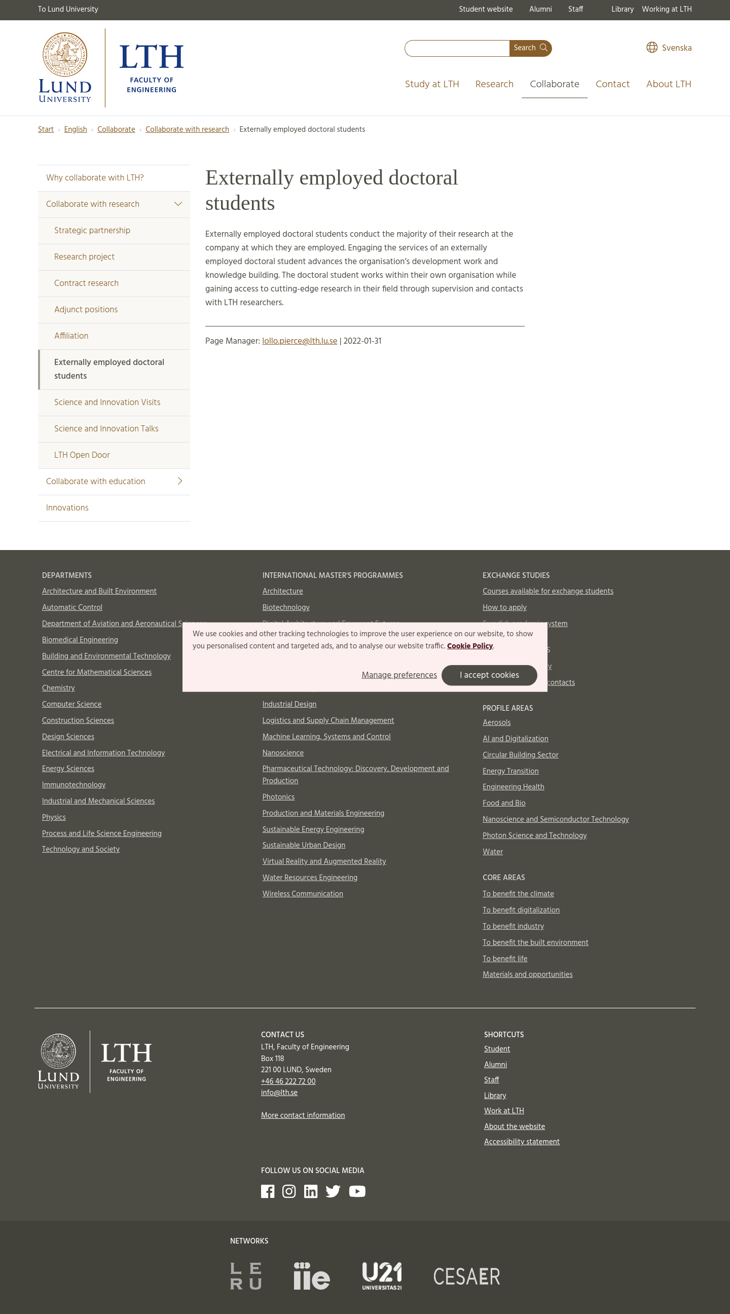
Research (495, 85)
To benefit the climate (518, 894)
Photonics (279, 797)
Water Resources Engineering (310, 878)
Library (623, 10)
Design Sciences (68, 737)
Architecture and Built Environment (99, 592)
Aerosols (496, 723)
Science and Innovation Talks (106, 429)
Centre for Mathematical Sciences (97, 673)
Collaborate (554, 85)
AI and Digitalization (516, 739)
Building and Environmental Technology (106, 656)
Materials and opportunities (527, 975)
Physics (54, 818)
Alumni (540, 10)
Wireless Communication (303, 894)
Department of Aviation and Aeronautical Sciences (124, 624)
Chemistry (58, 688)
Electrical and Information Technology (103, 753)
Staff (575, 10)
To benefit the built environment (536, 943)
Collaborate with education (114, 482)
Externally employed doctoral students (109, 369)
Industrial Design (290, 705)
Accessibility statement (522, 1142)
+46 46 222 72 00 (288, 1082)
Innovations (67, 508)
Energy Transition (510, 771)
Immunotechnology (74, 785)
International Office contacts (529, 683)
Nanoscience (283, 753)
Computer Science (72, 705)
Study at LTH (432, 85)
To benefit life (505, 959)
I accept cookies (489, 675)
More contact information (303, 1116)
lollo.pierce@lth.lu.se (299, 341)
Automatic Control (72, 608)
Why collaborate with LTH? (95, 178)
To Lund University (68, 10)
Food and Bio (504, 803)
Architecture (283, 592)
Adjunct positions (86, 310)
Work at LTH (504, 1111)
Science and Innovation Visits (107, 403)
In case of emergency (517, 667)
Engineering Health (513, 787)
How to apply (505, 608)
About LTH (668, 85)
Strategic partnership (92, 231)
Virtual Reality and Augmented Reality (324, 862)
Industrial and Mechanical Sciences (98, 801)
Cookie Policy (470, 646)
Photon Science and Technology (535, 836)
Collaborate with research (187, 130)
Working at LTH (667, 10)
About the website (514, 1127)
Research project (84, 257)
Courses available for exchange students (548, 592)
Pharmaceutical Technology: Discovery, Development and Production (356, 775)
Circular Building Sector (520, 755)
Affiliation (71, 336)
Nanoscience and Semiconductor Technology (556, 820)
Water (493, 852)
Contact (613, 85)
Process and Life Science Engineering (102, 834)
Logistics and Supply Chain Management (328, 721)
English (75, 130)
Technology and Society (81, 850)
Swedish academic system (525, 624)
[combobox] (457, 48)
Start (46, 130)
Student (497, 1049)
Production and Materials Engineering (324, 814)
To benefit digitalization (521, 910)
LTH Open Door (82, 455)
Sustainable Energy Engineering (313, 830)
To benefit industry (513, 927)
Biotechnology (286, 608)
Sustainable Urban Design (304, 846)
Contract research (86, 283)
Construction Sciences (78, 721)
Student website (486, 10)
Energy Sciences (68, 769)
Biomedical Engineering (80, 640)
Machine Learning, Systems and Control (327, 737)
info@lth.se (279, 1093)
